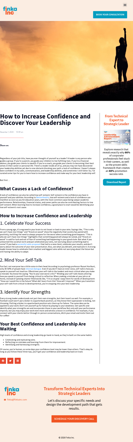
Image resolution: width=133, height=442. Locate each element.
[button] (125, 5)
